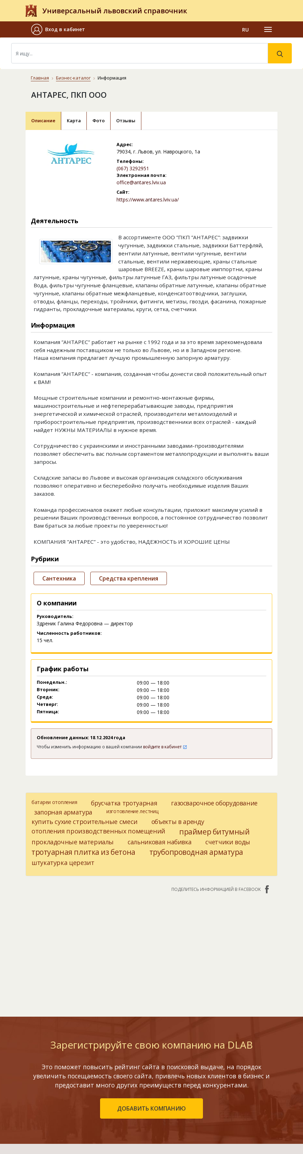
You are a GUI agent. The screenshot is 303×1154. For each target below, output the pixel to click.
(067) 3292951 (133, 168)
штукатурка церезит (62, 862)
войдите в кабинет (165, 747)
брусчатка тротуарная (124, 803)
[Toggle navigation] (268, 29)
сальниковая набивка (159, 842)
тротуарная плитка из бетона (83, 852)
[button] (61, 29)
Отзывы (125, 120)
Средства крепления (128, 578)
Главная (40, 78)
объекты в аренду (178, 821)
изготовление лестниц (132, 811)
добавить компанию (151, 1108)
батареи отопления (54, 802)
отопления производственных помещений (98, 831)
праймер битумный (214, 832)
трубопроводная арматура (196, 852)
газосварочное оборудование (214, 803)
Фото (98, 120)
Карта (74, 120)
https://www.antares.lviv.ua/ (148, 199)
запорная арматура (63, 812)
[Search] (139, 53)
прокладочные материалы (72, 842)
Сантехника (59, 578)
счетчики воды (227, 842)
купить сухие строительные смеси (84, 821)
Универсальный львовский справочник (114, 10)
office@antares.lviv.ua (141, 182)
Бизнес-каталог (73, 78)
